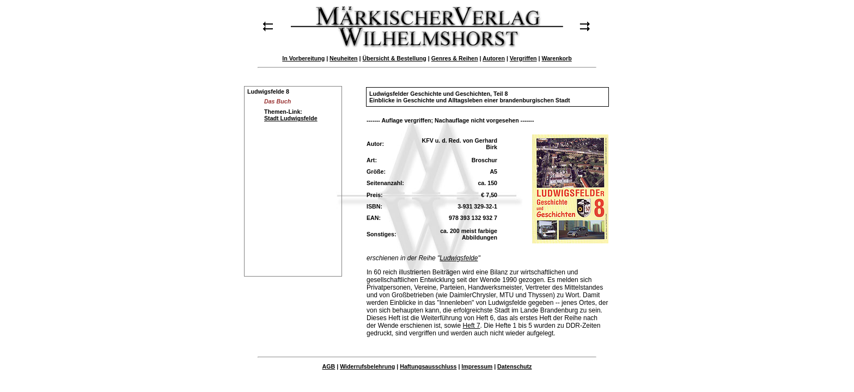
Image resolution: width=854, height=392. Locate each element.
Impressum (476, 366)
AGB (328, 366)
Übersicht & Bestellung (394, 58)
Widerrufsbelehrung (367, 366)
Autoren (494, 58)
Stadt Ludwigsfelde (291, 118)
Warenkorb (556, 58)
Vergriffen (523, 58)
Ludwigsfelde (459, 258)
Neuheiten (344, 58)
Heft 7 (471, 325)
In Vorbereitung (303, 58)
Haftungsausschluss (428, 366)
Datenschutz (514, 366)
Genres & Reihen (454, 58)
